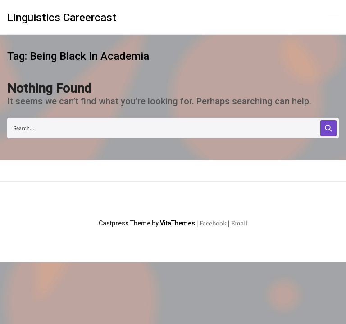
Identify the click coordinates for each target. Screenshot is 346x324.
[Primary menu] (333, 16)
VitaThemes (177, 223)
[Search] (328, 128)
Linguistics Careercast (61, 17)
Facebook (213, 224)
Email (239, 224)
